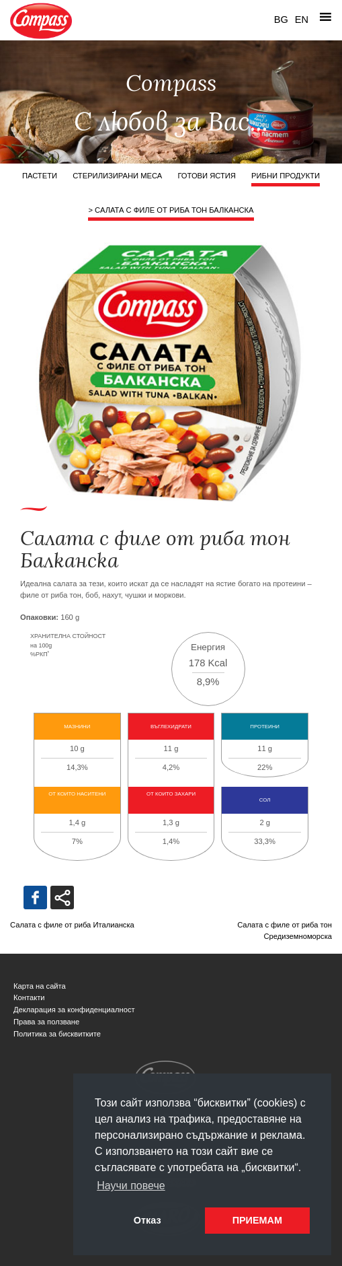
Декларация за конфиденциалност (74, 1010)
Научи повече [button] (131, 1185)
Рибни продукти (285, 176)
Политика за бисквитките (57, 1034)
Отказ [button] (147, 1220)
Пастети (39, 176)
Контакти (29, 997)
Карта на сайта (39, 986)
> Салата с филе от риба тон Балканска (170, 210)
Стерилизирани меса (117, 176)
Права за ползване (46, 1022)
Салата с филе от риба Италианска (72, 925)
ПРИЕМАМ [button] (257, 1220)
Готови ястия (206, 176)
